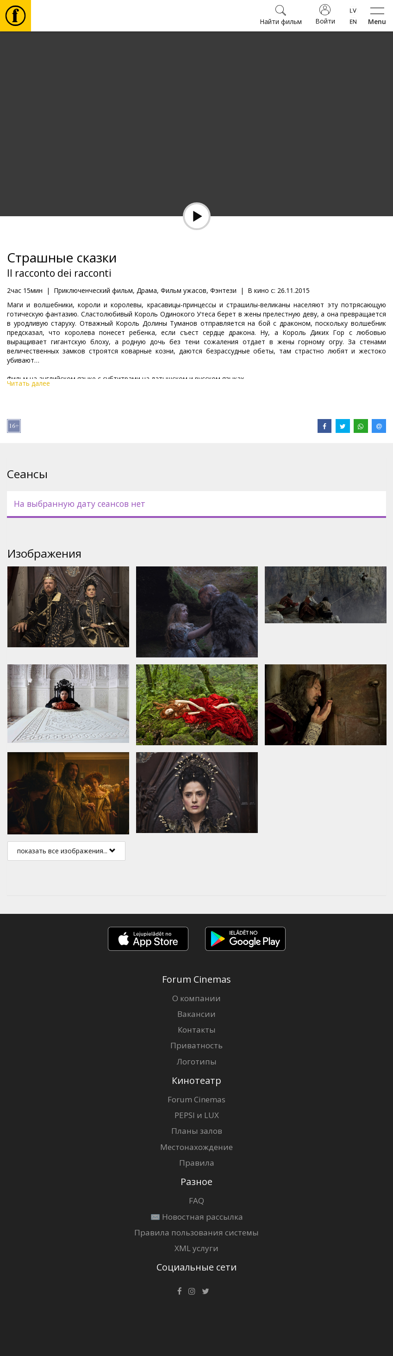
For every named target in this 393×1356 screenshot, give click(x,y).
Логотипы (197, 1061)
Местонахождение (196, 1147)
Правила (196, 1162)
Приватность (196, 1045)
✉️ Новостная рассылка (196, 1216)
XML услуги (196, 1248)
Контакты (197, 1029)
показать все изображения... (66, 850)
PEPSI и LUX (197, 1115)
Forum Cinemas (196, 1099)
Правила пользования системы (196, 1232)
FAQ (196, 1200)
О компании (196, 998)
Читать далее (28, 383)
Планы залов (196, 1130)
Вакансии (196, 1014)
